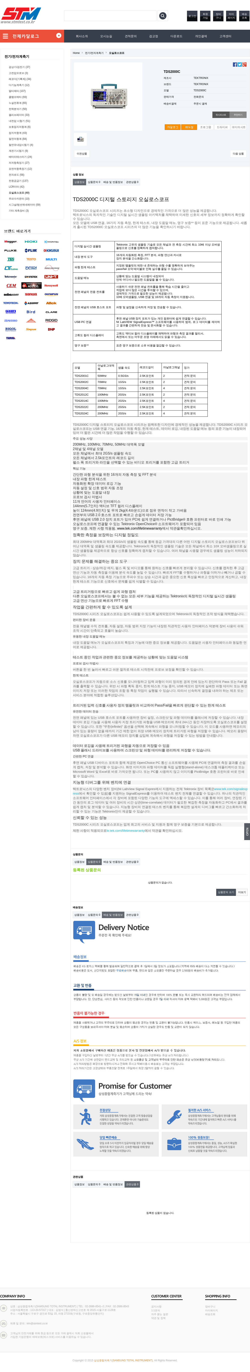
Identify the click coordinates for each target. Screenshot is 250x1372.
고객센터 (225, 36)
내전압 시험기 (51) (19, 120)
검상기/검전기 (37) (19, 67)
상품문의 (94, 182)
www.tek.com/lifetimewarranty (139, 528)
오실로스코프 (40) (19, 192)
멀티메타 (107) (17, 91)
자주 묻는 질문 (159, 1314)
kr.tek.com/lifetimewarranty (126, 830)
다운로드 (176, 36)
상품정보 (79, 182)
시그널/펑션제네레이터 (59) (24, 204)
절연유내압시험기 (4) (21, 144)
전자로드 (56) (16, 174)
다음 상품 (238, 153)
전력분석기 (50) (18, 108)
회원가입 (205, 16)
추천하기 (238, 114)
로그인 (192, 16)
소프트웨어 (142, 322)
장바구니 (218, 16)
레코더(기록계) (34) (20, 79)
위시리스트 (221, 114)
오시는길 (106, 36)
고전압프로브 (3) (18, 73)
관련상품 (132, 182)
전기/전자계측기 (94, 53)
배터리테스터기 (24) (20, 156)
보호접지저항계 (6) (20, 126)
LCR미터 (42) (16, 186)
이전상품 (82, 153)
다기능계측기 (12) (19, 85)
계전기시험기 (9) (18, 150)
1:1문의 (155, 1310)
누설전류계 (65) (18, 103)
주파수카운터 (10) (19, 198)
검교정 (153, 36)
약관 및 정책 (158, 1318)
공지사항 (156, 1306)
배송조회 (244, 16)
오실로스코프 (116, 53)
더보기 (242, 892)
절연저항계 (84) (18, 138)
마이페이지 (231, 16)
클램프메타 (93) (18, 97)
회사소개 (82, 36)
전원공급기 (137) (18, 180)
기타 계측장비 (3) (19, 210)
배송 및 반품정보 (113, 182)
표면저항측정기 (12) (20, 168)
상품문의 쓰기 (226, 892)
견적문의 (131, 36)
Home (76, 53)
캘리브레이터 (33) (19, 114)
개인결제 (201, 36)
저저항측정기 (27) (19, 162)
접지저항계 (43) (18, 132)
